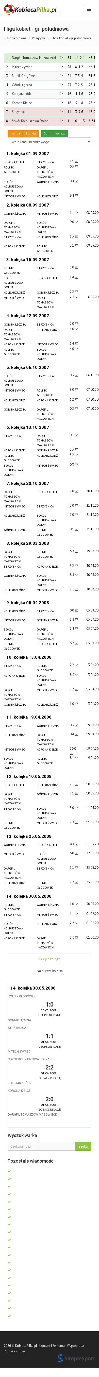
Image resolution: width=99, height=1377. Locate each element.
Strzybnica (19, 112)
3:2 (72, 195)
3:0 (72, 267)
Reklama (59, 1346)
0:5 (72, 166)
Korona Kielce (22, 103)
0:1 (72, 435)
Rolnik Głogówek (24, 76)
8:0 (72, 389)
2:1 (72, 619)
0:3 (72, 375)
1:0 (72, 515)
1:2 (72, 399)
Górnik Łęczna (22, 85)
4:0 (72, 329)
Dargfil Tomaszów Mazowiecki (34, 58)
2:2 (72, 292)
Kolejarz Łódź (21, 94)
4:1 (72, 844)
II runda (30, 133)
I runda (15, 133)
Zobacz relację (49, 1078)
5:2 (72, 551)
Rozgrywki (39, 38)
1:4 (72, 277)
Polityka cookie (15, 1351)
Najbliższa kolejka (50, 971)
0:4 (72, 181)
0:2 (72, 408)
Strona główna (16, 38)
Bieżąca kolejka (49, 959)
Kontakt (44, 1346)
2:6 (72, 784)
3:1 (72, 245)
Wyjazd (60, 133)
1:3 (72, 236)
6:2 (72, 643)
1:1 (72, 161)
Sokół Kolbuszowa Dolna (30, 121)
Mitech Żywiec (22, 67)
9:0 (72, 222)
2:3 (72, 297)
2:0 (72, 323)
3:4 (72, 758)
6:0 (72, 853)
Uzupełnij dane (49, 1015)
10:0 (73, 748)
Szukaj (83, 1146)
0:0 (72, 610)
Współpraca (75, 1346)
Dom (47, 133)
